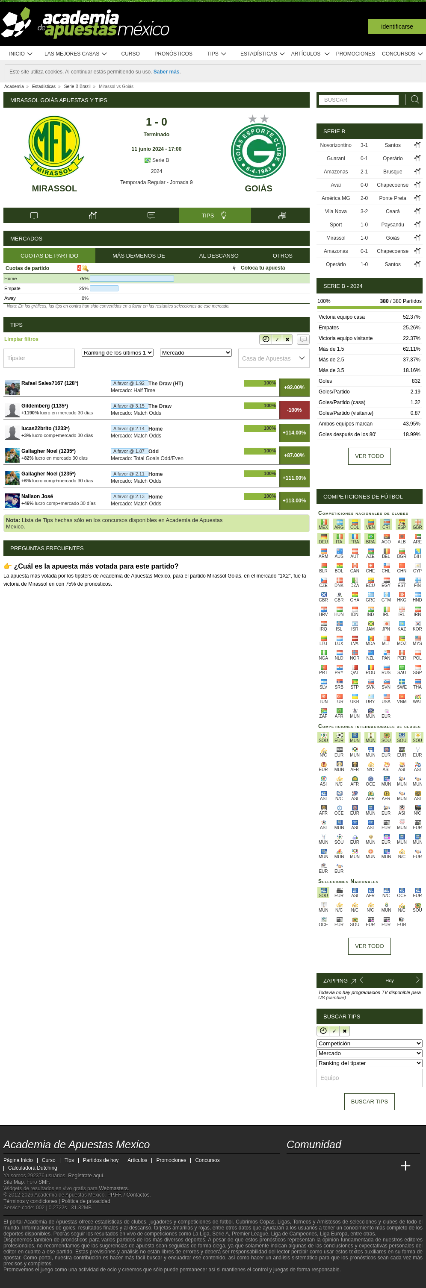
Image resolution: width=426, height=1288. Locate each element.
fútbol (226, 1222)
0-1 (364, 158)
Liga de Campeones (294, 1234)
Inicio (21, 54)
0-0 (364, 185)
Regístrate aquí (85, 1176)
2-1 (364, 172)
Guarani (336, 158)
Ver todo (369, 456)
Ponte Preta (392, 198)
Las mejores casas (76, 54)
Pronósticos (173, 54)
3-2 (364, 211)
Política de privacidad (86, 1201)
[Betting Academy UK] (389, 1166)
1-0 (364, 225)
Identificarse (397, 26)
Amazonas (336, 172)
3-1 (364, 145)
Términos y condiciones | (32, 1201)
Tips (217, 54)
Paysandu (393, 225)
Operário (393, 158)
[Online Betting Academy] (341, 1166)
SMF (43, 1182)
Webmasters (113, 1188)
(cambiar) (336, 997)
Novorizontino (336, 145)
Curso (130, 54)
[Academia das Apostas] (309, 1166)
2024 (157, 171)
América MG (336, 198)
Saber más (167, 72)
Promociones (355, 54)
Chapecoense (392, 185)
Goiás (258, 188)
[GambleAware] (23, 1281)
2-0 (364, 198)
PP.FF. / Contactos (128, 1195)
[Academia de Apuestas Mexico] (294, 1166)
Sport (336, 225)
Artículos (310, 54)
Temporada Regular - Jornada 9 (156, 182)
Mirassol (54, 188)
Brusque (392, 172)
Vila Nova (336, 211)
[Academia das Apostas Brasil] (326, 1166)
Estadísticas (262, 54)
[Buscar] (412, 99)
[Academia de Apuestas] (357, 1166)
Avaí (336, 185)
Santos (393, 145)
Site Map (13, 1182)
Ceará (393, 211)
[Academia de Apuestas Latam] (374, 1166)
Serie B (156, 160)
